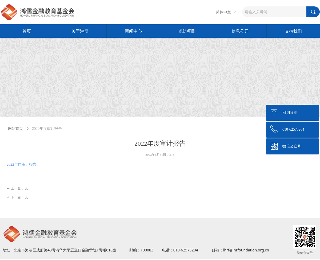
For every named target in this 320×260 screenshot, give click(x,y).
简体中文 (223, 12)
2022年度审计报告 (22, 164)
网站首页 (15, 129)
